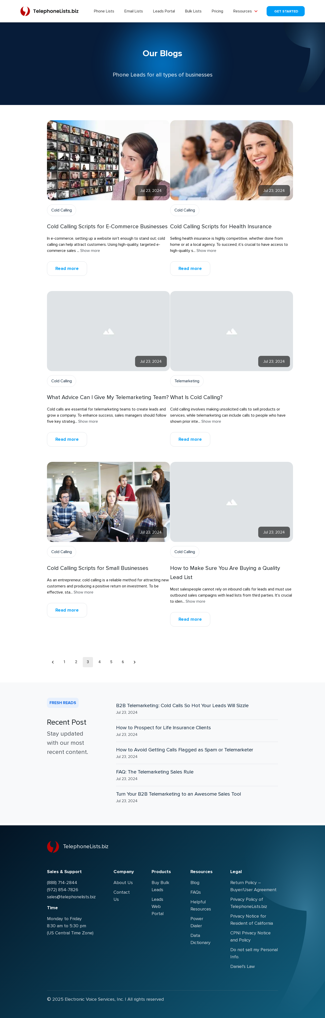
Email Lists (133, 11)
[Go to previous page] (53, 662)
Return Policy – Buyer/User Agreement (253, 886)
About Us (123, 882)
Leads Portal (164, 11)
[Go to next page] (134, 662)
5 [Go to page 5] (111, 662)
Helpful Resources (200, 905)
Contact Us (121, 895)
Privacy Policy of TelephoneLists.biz (248, 903)
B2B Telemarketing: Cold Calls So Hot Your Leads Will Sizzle (182, 706)
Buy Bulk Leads (160, 886)
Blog (194, 882)
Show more (90, 250)
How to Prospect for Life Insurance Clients (163, 728)
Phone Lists (104, 11)
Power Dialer (196, 922)
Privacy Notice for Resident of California (251, 919)
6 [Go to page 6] (123, 662)
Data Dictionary (200, 939)
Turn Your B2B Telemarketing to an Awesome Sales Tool (178, 794)
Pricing (217, 11)
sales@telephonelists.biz (71, 897)
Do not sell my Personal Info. (254, 953)
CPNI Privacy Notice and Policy (250, 936)
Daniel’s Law (242, 966)
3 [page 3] (88, 662)
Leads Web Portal (158, 906)
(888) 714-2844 (62, 882)
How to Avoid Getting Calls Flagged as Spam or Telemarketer (184, 750)
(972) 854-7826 (62, 889)
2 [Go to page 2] (76, 662)
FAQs (195, 892)
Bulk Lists (193, 11)
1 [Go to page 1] (64, 662)
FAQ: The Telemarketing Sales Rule (154, 772)
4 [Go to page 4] (99, 662)
